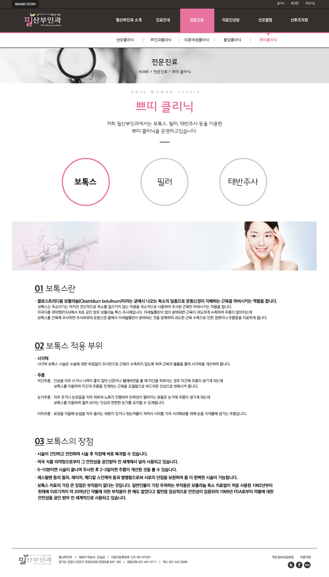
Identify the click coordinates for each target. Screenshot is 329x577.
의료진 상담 (231, 20)
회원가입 (310, 3)
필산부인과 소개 (129, 20)
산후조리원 (300, 20)
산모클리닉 (125, 40)
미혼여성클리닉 (197, 40)
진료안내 (163, 20)
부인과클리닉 (161, 40)
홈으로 (280, 3)
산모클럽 (265, 20)
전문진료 (197, 20)
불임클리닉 (233, 40)
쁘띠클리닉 (268, 40)
